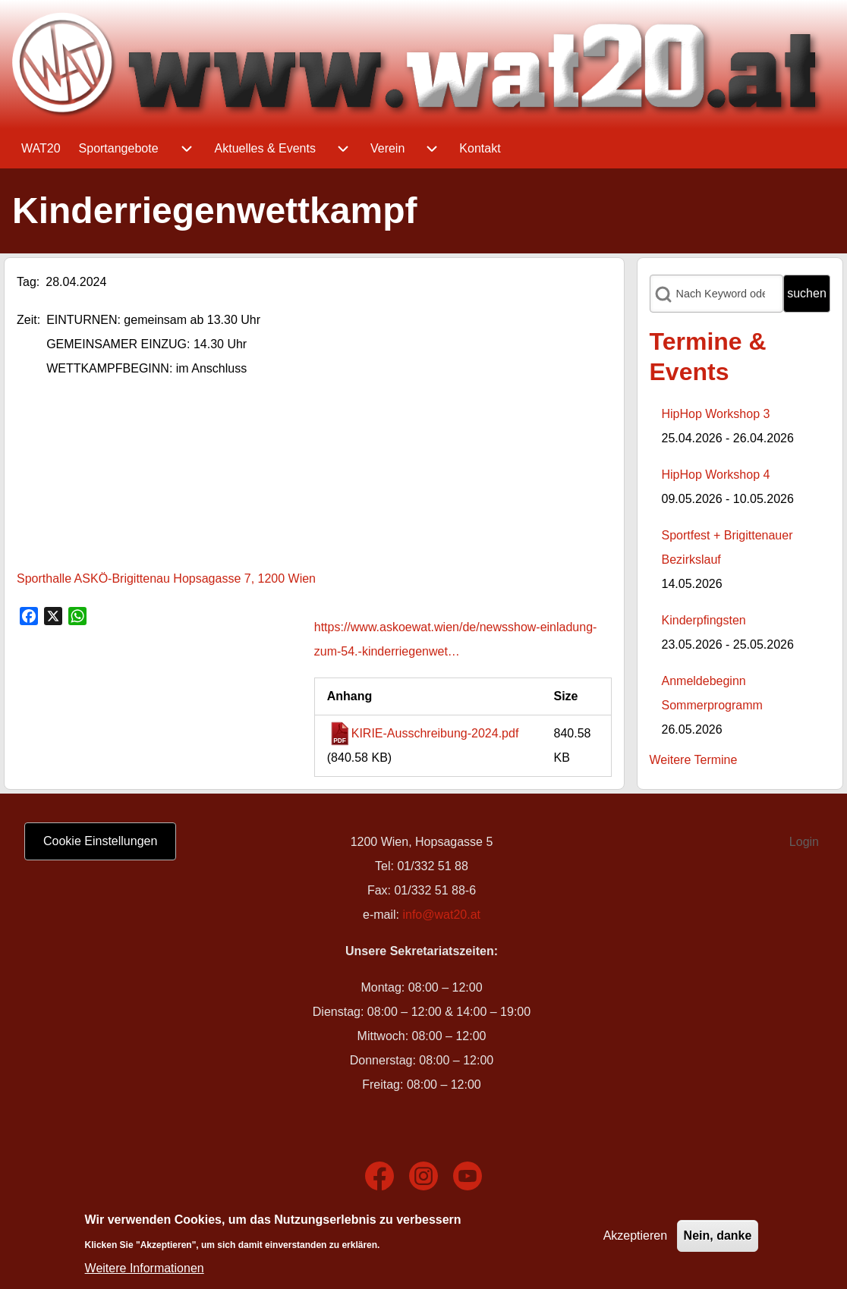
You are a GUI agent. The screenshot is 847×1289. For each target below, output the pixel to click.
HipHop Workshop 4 (716, 474)
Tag (26, 281)
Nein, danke (718, 1235)
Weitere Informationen (144, 1268)
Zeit (27, 319)
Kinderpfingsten (704, 620)
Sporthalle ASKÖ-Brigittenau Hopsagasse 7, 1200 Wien (166, 578)
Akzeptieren (635, 1235)
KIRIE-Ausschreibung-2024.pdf (435, 733)
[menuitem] (41, 148)
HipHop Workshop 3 (716, 413)
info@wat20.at (441, 914)
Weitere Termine (694, 759)
